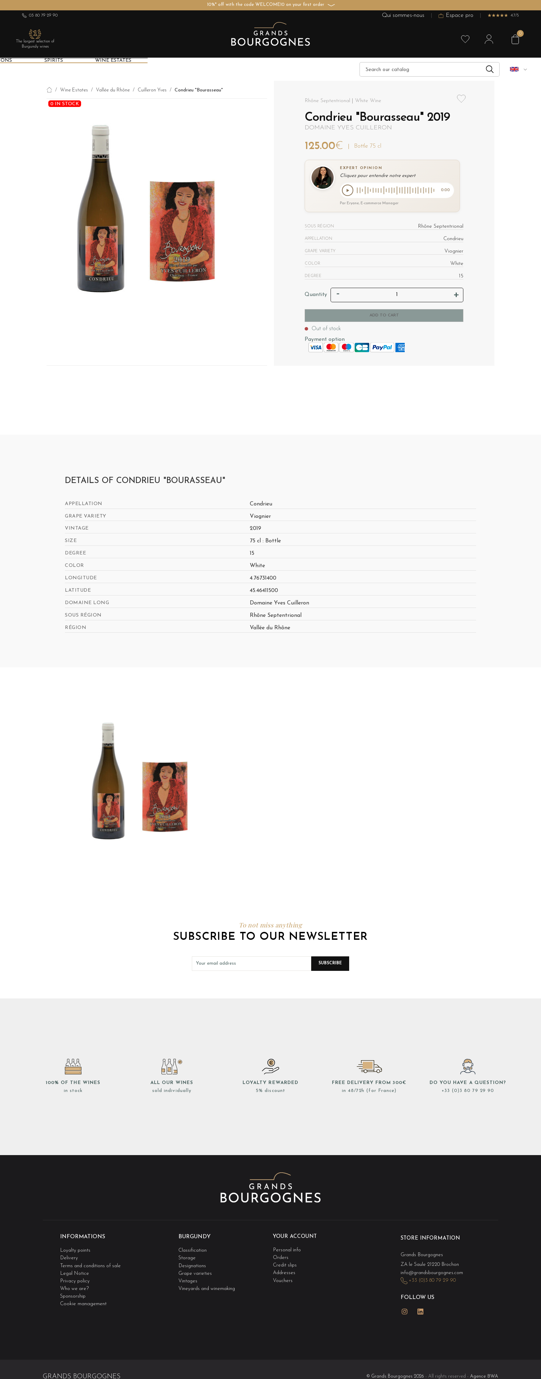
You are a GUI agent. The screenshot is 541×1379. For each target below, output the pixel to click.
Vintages (188, 1277)
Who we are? (75, 1284)
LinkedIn (420, 1307)
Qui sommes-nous (403, 15)
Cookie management (83, 1298)
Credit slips (285, 1263)
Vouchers (283, 1277)
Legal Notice (75, 1270)
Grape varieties (195, 1270)
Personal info (287, 1249)
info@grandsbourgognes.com (434, 1271)
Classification (193, 1249)
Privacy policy (75, 1277)
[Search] (430, 69)
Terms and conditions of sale (92, 1263)
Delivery (69, 1256)
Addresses (284, 1270)
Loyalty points (76, 1249)
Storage (187, 1256)
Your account (295, 1237)
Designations (192, 1263)
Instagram (405, 1307)
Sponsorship (73, 1290)
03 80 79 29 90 (40, 15)
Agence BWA (484, 1369)
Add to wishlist (461, 102)
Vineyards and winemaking (208, 1284)
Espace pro (456, 15)
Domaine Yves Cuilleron (348, 128)
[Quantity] (397, 296)
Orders (281, 1256)
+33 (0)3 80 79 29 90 (468, 1092)
